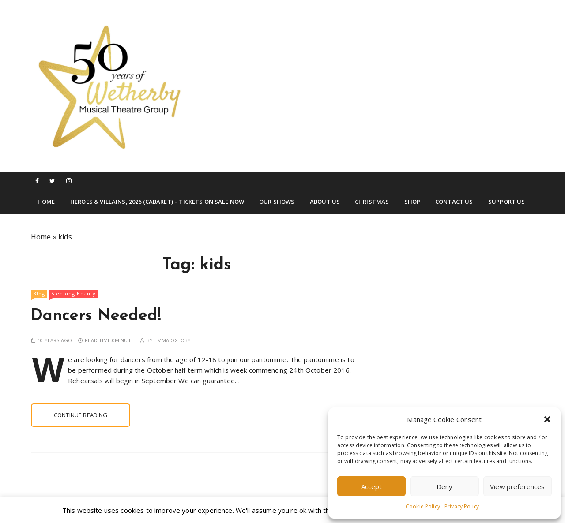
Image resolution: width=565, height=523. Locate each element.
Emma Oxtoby (172, 340)
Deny (445, 486)
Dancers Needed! (96, 316)
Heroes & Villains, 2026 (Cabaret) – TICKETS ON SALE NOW (157, 201)
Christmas (372, 201)
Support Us (506, 201)
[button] (547, 419)
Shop (412, 201)
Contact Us (454, 201)
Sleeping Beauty (73, 293)
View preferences (517, 486)
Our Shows (276, 201)
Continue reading (80, 415)
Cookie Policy (423, 506)
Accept (371, 486)
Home (46, 201)
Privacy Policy (461, 506)
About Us (325, 201)
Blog (39, 293)
